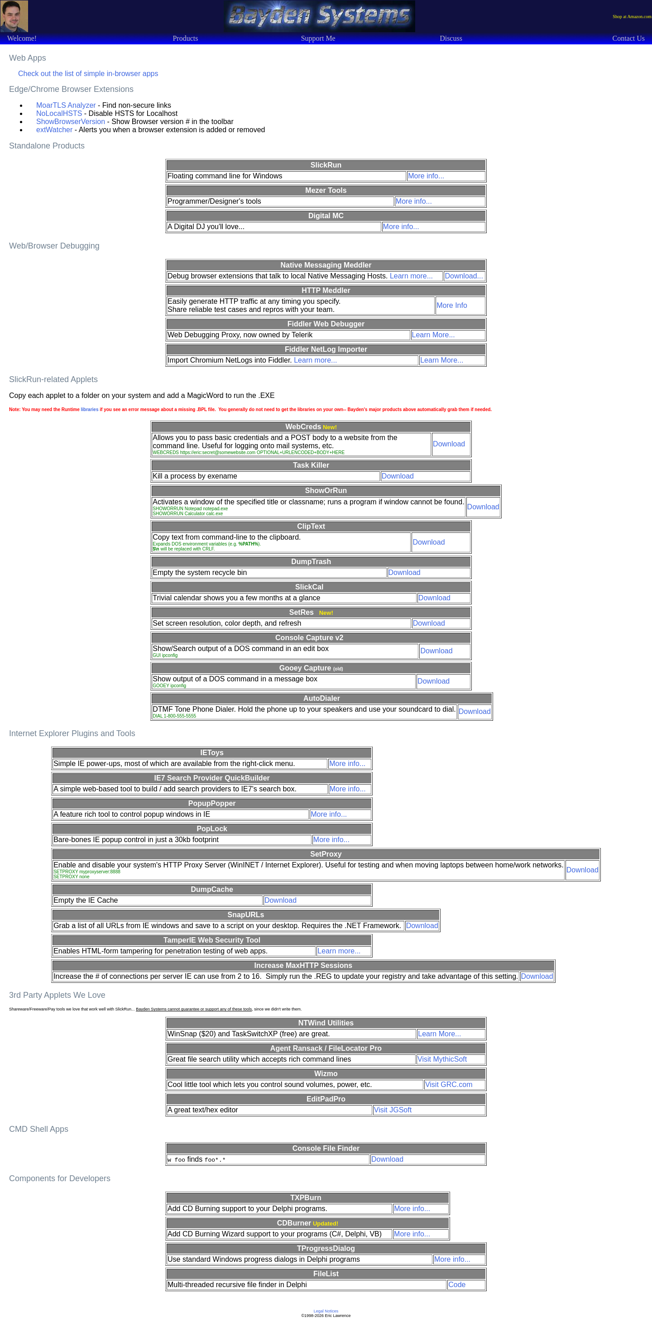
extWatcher (54, 130)
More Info (451, 305)
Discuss (451, 38)
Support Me (318, 38)
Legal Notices (326, 1311)
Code (456, 1284)
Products (185, 38)
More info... (426, 176)
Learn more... (411, 276)
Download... (464, 276)
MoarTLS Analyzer (66, 105)
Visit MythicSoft (442, 1059)
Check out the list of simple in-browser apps (88, 73)
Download (449, 444)
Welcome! (22, 38)
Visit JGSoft (393, 1110)
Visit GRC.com (449, 1084)
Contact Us (628, 38)
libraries (90, 409)
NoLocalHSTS (59, 113)
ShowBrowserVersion (70, 121)
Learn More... (433, 335)
